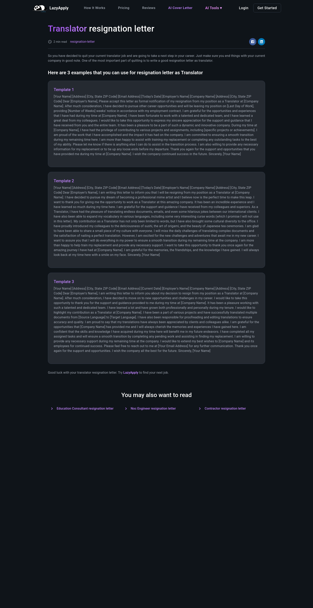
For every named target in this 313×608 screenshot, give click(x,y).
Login (243, 8)
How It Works (94, 8)
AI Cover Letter (180, 8)
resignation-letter (82, 42)
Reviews (148, 8)
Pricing (123, 8)
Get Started (267, 8)
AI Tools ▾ (213, 8)
